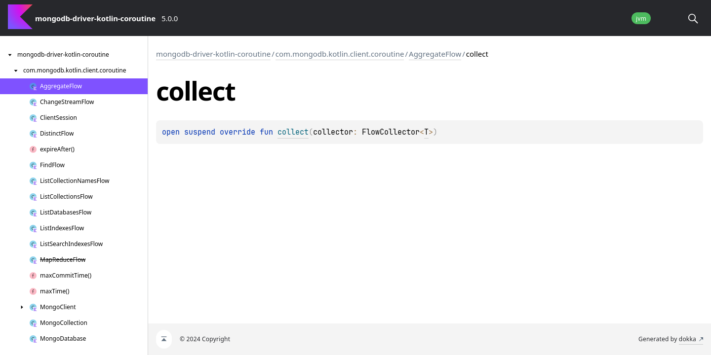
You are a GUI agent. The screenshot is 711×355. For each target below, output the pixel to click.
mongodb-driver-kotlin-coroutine (213, 54)
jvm (641, 18)
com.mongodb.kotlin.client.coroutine (340, 54)
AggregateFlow (435, 54)
